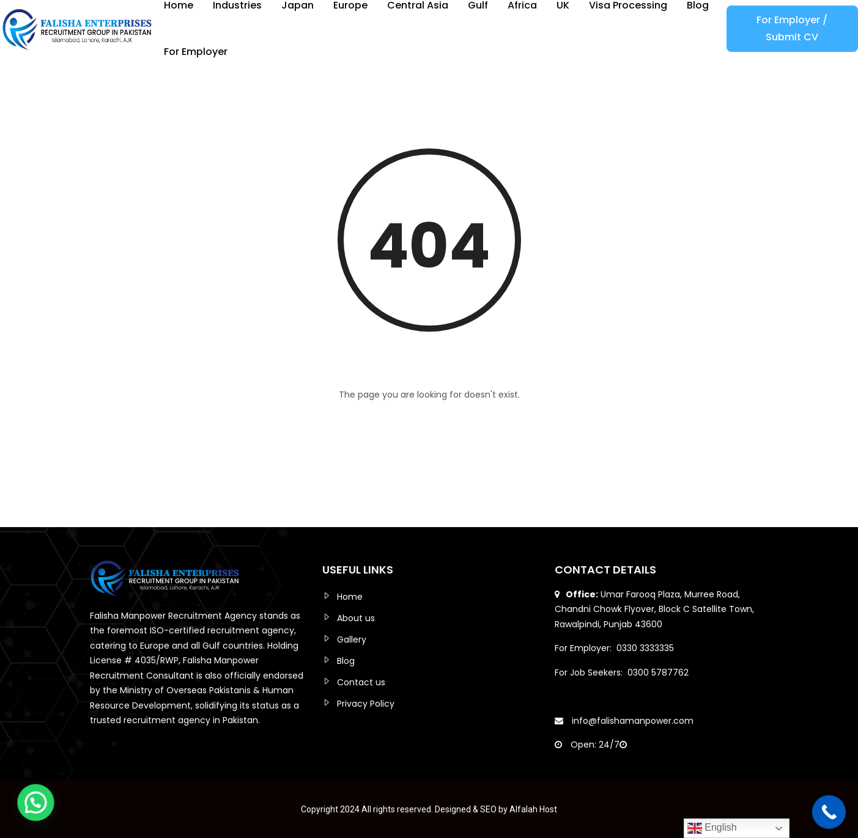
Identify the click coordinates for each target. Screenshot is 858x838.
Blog (346, 661)
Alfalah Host (533, 809)
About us (356, 618)
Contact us (361, 682)
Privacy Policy (365, 704)
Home (350, 597)
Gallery (351, 639)
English (712, 828)
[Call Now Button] (829, 812)
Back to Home (429, 427)
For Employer (195, 52)
